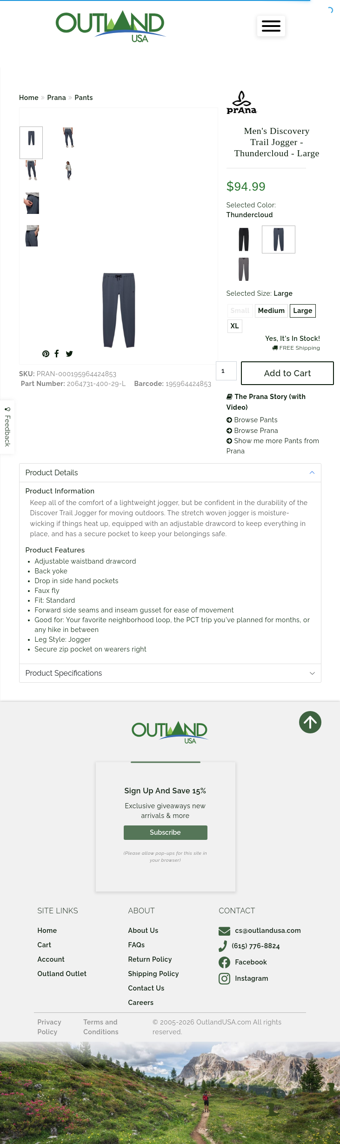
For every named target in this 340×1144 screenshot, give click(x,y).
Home (29, 97)
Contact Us (146, 988)
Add (287, 373)
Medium (271, 310)
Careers (141, 1002)
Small (240, 310)
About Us (143, 930)
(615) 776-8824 (249, 946)
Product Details (52, 472)
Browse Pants (252, 420)
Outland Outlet (62, 974)
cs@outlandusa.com (260, 930)
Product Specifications (64, 673)
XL (235, 326)
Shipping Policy (153, 974)
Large (302, 310)
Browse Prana (252, 430)
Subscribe (165, 832)
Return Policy (150, 959)
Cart (45, 945)
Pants (84, 97)
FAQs (136, 945)
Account (51, 959)
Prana (57, 97)
